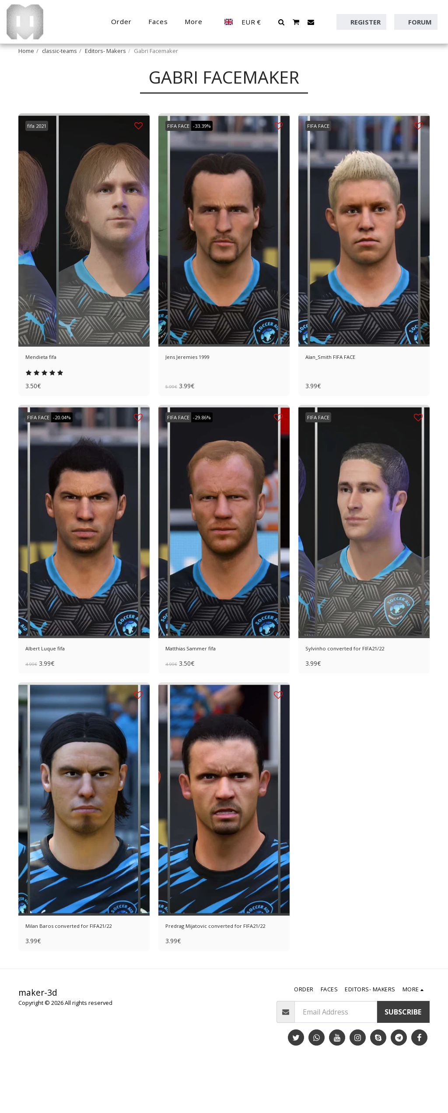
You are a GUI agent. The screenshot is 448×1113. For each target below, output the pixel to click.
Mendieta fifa (47, 381)
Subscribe (403, 1055)
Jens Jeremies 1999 (196, 381)
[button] (281, 21)
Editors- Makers (105, 51)
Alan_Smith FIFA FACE (340, 381)
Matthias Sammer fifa (200, 676)
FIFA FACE (181, 147)
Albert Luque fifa (52, 676)
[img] (84, 252)
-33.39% (210, 147)
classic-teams (59, 51)
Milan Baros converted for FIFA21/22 (68, 963)
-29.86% (210, 443)
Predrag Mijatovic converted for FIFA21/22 (217, 963)
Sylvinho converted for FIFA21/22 (359, 676)
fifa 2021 (40, 147)
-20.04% (70, 443)
